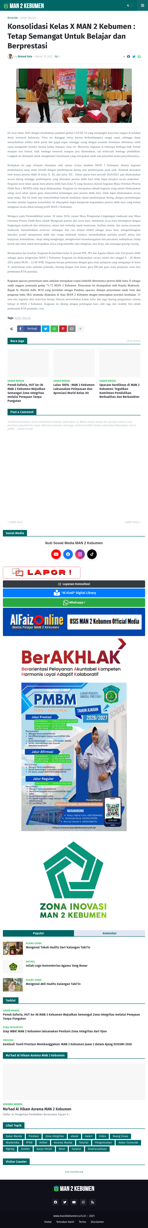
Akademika (12, 1142)
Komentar (110, 933)
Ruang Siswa (120, 1136)
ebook (74, 1136)
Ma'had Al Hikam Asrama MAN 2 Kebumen (37, 1109)
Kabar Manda (28, 18)
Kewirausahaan (97, 1149)
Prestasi (34, 1136)
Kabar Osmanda (128, 1142)
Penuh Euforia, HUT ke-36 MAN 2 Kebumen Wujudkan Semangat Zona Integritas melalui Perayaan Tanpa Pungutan (26, 393)
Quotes (25, 1149)
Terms (82, 1222)
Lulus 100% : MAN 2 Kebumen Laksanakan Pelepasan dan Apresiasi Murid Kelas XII (73, 389)
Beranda (13, 18)
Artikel (43, 1142)
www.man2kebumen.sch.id (69, 1216)
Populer (38, 933)
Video (102, 1136)
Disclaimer (97, 1222)
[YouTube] (56, 554)
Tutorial (83, 1142)
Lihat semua (133, 340)
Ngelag (10, 1149)
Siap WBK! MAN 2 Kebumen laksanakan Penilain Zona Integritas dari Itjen (55, 1031)
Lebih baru (16, 522)
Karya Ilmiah (44, 1149)
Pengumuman (103, 1142)
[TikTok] (92, 554)
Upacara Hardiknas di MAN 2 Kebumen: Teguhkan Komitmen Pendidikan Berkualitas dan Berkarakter (119, 391)
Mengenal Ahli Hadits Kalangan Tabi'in (53, 984)
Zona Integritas (54, 1136)
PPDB (29, 1142)
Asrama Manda (63, 1142)
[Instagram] (80, 554)
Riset (62, 1149)
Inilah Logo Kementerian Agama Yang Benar (56, 965)
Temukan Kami (65, 1222)
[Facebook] (68, 554)
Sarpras (76, 1149)
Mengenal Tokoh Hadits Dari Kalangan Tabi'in (58, 947)
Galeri (88, 1136)
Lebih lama (132, 522)
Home (48, 1222)
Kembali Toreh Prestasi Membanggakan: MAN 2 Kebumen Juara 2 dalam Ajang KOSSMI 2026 (67, 1044)
